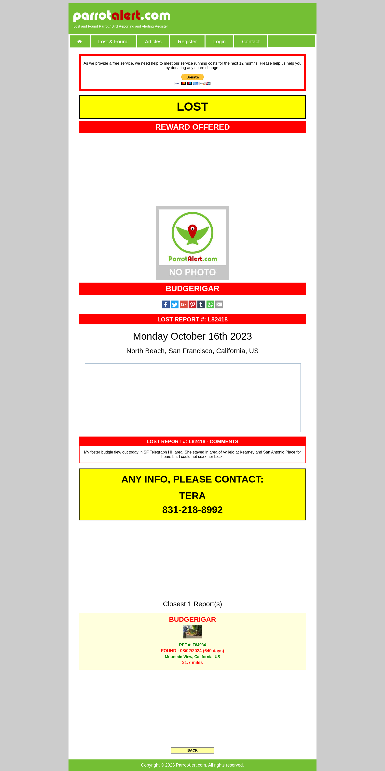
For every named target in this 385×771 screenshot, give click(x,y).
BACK (192, 750)
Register (187, 41)
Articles (153, 41)
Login (219, 41)
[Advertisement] (255, 16)
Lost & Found (113, 41)
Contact (251, 41)
